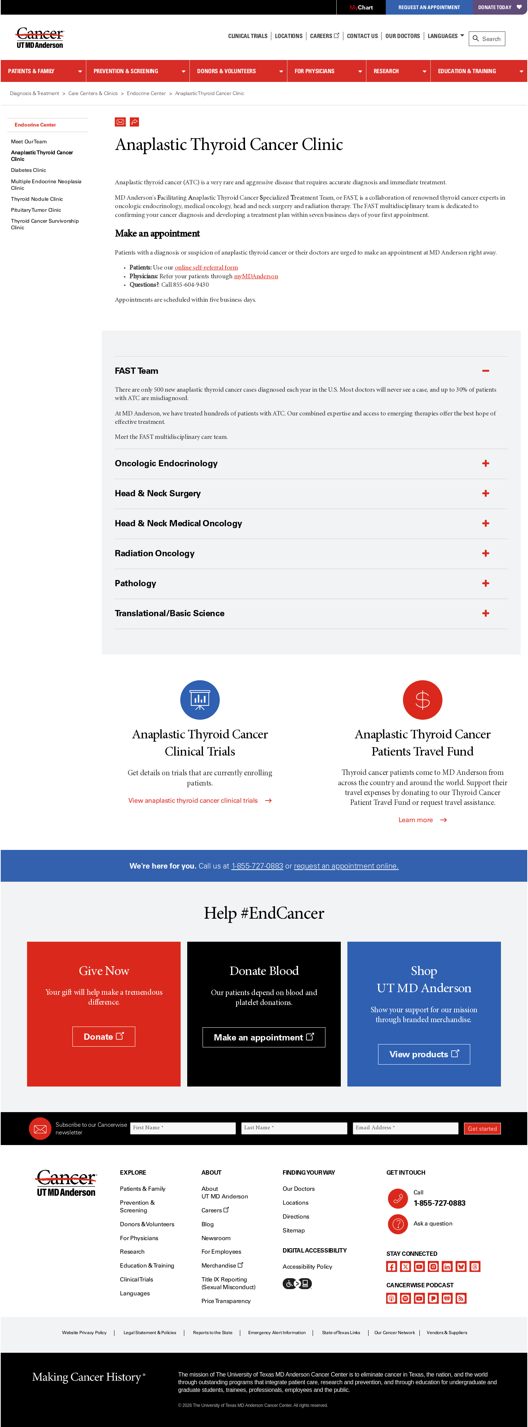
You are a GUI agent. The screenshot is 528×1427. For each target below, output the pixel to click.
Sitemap (294, 1230)
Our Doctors (402, 35)
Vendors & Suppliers (447, 1332)
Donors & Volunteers (226, 71)
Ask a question (429, 1226)
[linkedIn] (447, 1266)
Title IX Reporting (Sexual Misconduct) (228, 1283)
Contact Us (362, 35)
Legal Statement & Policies (150, 1332)
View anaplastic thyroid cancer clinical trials (200, 801)
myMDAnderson (256, 277)
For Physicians (315, 71)
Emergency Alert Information (277, 1332)
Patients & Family (31, 71)
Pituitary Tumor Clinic (36, 210)
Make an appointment (264, 1037)
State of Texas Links (341, 1332)
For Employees (221, 1251)
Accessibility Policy (307, 1266)
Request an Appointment (429, 7)
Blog (207, 1224)
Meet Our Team (28, 142)
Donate (104, 1036)
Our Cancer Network (394, 1332)
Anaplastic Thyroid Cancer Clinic (42, 156)
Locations (295, 1202)
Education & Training (467, 71)
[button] (120, 120)
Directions (296, 1216)
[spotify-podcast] (405, 1298)
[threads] (475, 1266)
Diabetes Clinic (28, 170)
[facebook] (392, 1266)
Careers (324, 35)
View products (424, 1054)
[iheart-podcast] (447, 1298)
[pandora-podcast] (433, 1298)
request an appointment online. (346, 865)
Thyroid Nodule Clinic (37, 199)
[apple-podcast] (392, 1298)
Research (386, 71)
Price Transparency (226, 1301)
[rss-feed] (461, 1298)
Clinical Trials (247, 35)
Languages (443, 35)
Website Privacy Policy (84, 1332)
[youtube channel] (419, 1266)
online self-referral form (206, 268)
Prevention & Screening (126, 71)
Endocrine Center (35, 124)
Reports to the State (212, 1332)
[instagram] (433, 1266)
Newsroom (216, 1238)
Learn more (423, 820)
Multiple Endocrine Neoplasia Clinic (46, 184)
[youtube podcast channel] (419, 1298)
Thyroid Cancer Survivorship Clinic (45, 224)
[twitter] (405, 1266)
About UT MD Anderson (224, 1192)
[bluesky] (461, 1266)
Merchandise (222, 1265)
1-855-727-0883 (257, 865)
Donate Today (500, 7)
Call (454, 1198)
